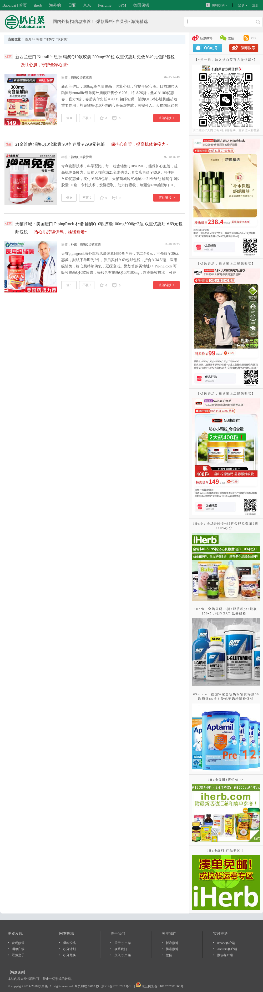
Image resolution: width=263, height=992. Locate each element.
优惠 (8, 56)
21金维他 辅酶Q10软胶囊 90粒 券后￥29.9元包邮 (91, 144)
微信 (231, 38)
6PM (122, 5)
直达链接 (167, 118)
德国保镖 (141, 5)
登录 (241, 5)
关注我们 (169, 934)
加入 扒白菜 (122, 955)
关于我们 (117, 934)
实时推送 (220, 934)
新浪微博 (206, 38)
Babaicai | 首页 (14, 5)
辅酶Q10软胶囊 (81, 77)
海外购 (55, 5)
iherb (38, 5)
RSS (253, 38)
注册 (255, 5)
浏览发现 (15, 934)
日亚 (72, 5)
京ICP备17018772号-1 (116, 986)
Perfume (105, 5)
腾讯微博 (172, 949)
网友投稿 (66, 934)
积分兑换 (69, 955)
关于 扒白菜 (122, 943)
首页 (28, 39)
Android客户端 (227, 949)
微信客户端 (225, 955)
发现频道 (18, 943)
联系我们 (120, 949)
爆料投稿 (215, 5)
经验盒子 (18, 955)
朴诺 (74, 244)
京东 (87, 5)
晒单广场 (18, 949)
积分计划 (69, 949)
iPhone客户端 (226, 943)
